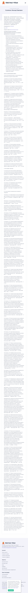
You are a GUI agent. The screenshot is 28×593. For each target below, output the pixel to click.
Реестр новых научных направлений (9, 569)
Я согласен (11, 590)
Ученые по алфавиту (6, 557)
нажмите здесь (15, 587)
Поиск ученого (4, 552)
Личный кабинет (5, 574)
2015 (6, 27)
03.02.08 (12, 26)
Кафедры (3, 566)
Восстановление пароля (6, 577)
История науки (4, 563)
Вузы (3, 564)
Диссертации (4, 568)
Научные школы (5, 561)
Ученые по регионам (6, 555)
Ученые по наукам (5, 553)
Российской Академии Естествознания (9, 547)
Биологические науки (14, 8)
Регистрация (4, 576)
